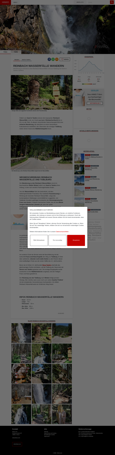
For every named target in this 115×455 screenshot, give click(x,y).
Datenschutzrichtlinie (62, 231)
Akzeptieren (76, 240)
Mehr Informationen (38, 240)
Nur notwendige (57, 240)
